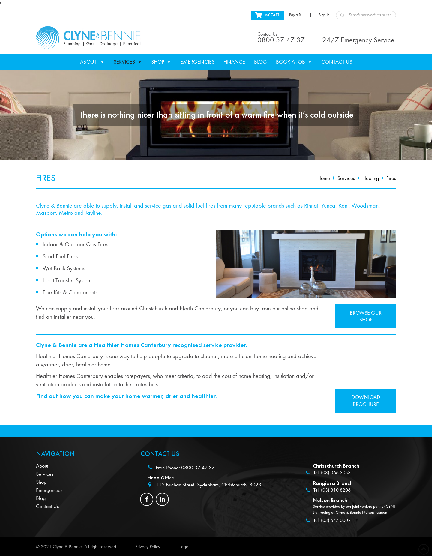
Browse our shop (366, 316)
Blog (260, 62)
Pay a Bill (296, 15)
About (42, 466)
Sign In (324, 15)
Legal (184, 546)
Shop (161, 62)
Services (128, 62)
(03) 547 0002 (336, 520)
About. (92, 62)
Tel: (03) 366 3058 (332, 472)
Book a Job (294, 62)
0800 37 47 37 (198, 468)
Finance (234, 62)
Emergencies (197, 62)
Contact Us (336, 62)
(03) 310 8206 (336, 490)
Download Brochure (366, 400)
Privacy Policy (147, 546)
